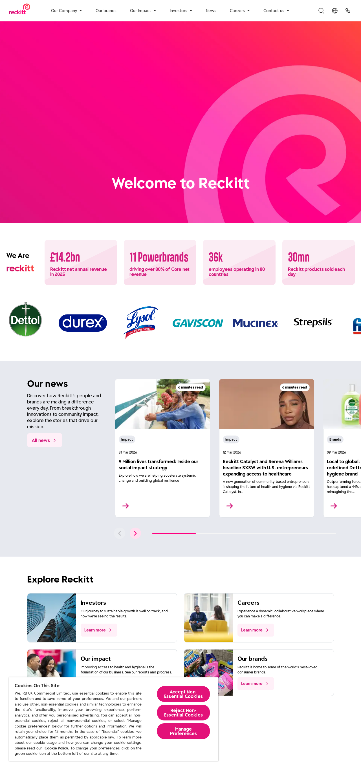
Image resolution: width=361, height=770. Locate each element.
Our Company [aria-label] (66, 10)
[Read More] (162, 448)
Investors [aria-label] (181, 10)
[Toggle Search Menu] (321, 10)
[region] (113, 719)
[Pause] (341, 206)
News (211, 10)
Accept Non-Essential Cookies (183, 694)
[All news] (44, 440)
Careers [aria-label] (240, 10)
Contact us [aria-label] (276, 10)
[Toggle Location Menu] (334, 10)
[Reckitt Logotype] (19, 10)
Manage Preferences (183, 731)
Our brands (106, 10)
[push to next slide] (135, 533)
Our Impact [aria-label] (143, 10)
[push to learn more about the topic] (99, 630)
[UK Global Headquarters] (348, 10)
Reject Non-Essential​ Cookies (183, 712)
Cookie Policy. (57, 748)
